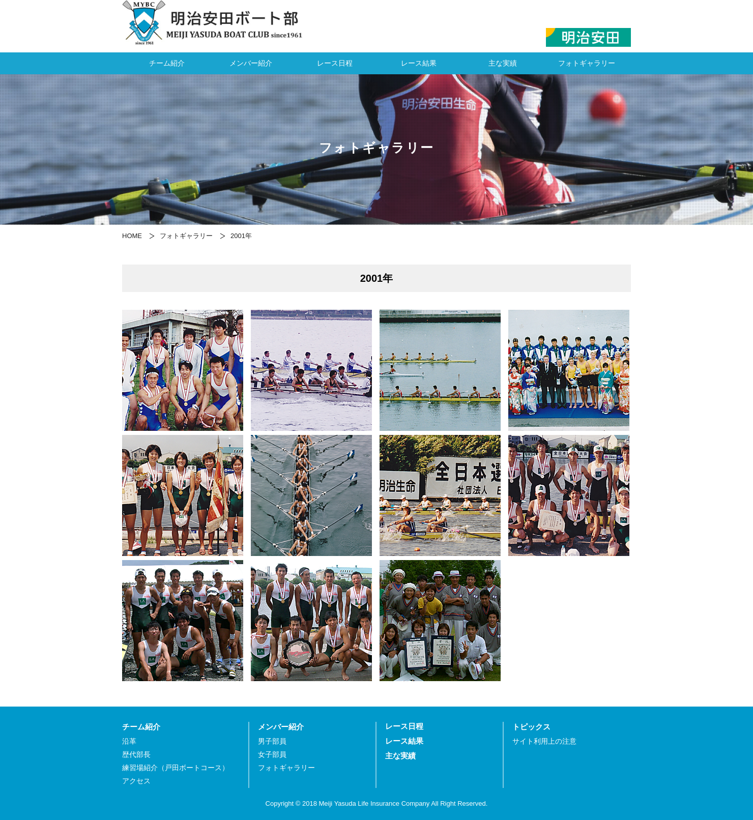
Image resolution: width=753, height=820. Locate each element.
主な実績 (502, 63)
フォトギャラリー (586, 63)
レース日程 (335, 63)
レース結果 (419, 63)
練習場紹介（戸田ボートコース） (175, 768)
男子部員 (272, 741)
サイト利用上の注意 (544, 741)
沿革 (129, 741)
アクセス (136, 781)
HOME (132, 236)
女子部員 (272, 754)
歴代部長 (136, 754)
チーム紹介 (167, 63)
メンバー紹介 (250, 63)
